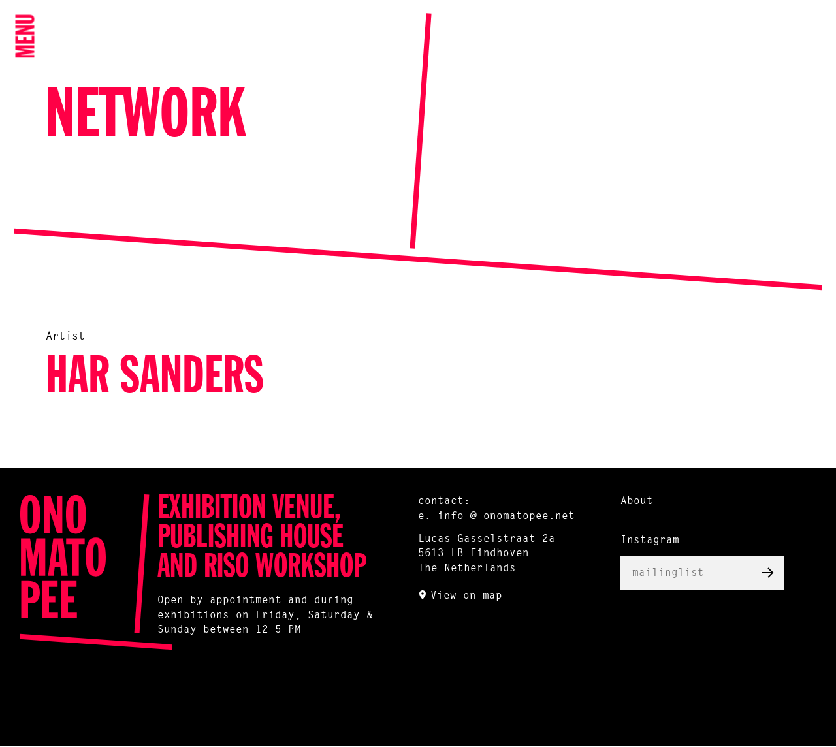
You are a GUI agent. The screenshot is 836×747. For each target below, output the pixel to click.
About (636, 501)
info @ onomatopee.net (506, 516)
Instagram (649, 540)
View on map (466, 596)
